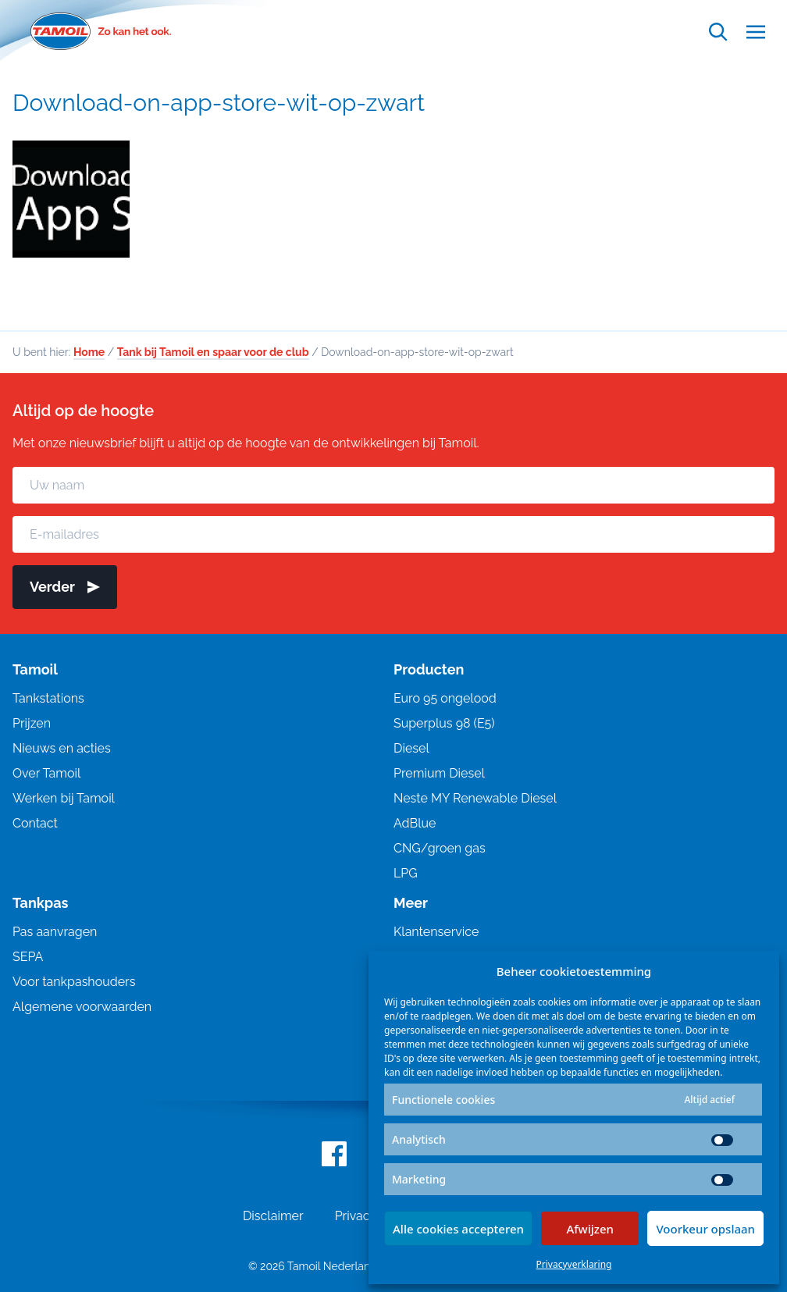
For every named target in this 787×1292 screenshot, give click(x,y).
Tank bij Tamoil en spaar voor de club (213, 356)
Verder (65, 590)
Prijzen (31, 727)
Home (89, 356)
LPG (406, 877)
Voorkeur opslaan (705, 1229)
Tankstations (48, 702)
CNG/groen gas (440, 852)
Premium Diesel (439, 777)
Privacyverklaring (574, 1264)
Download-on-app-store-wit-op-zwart (218, 102)
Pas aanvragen (54, 935)
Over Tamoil (46, 777)
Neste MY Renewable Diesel (475, 802)
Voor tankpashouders (73, 985)
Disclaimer (273, 1219)
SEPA (27, 960)
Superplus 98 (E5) (444, 727)
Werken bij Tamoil (63, 802)
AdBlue (415, 827)
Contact (35, 827)
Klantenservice (436, 935)
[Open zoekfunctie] (718, 31)
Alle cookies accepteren (458, 1229)
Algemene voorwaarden (81, 1010)
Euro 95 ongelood (445, 702)
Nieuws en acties (61, 752)
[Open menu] (756, 31)
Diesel (411, 752)
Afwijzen (590, 1229)
